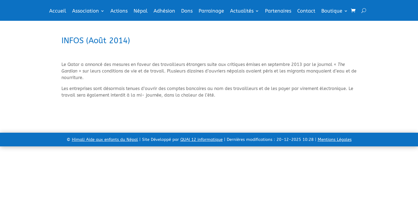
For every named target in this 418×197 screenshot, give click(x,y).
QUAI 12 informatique (201, 139)
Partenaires (278, 11)
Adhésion (164, 11)
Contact (306, 11)
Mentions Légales (335, 139)
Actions (119, 11)
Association (85, 11)
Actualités (242, 11)
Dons (187, 11)
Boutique (331, 11)
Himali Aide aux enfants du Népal (105, 139)
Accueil (57, 11)
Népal (141, 11)
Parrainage (211, 11)
